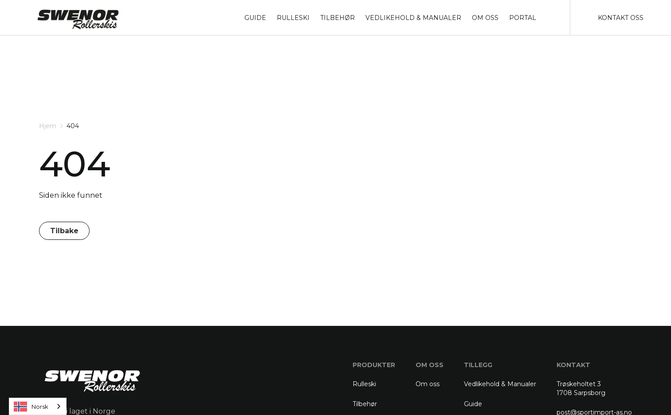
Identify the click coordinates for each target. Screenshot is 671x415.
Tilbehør (365, 404)
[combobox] (38, 406)
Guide (473, 404)
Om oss (427, 384)
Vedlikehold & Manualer (500, 384)
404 (73, 126)
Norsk (31, 406)
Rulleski (364, 384)
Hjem (47, 126)
